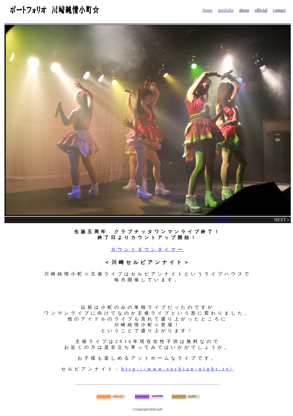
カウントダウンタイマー (147, 249)
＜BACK (221, 219)
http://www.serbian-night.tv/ (177, 369)
